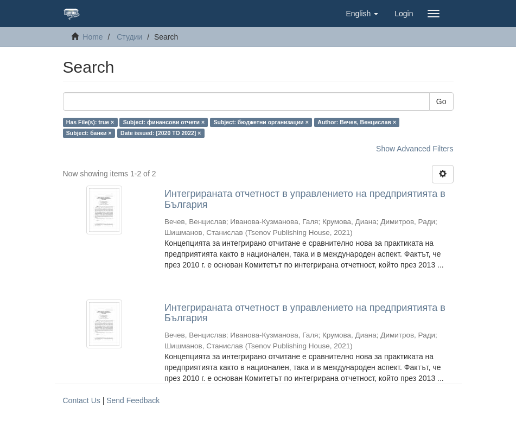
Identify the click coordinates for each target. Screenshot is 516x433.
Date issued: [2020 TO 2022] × (160, 133)
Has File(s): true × (90, 122)
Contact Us (81, 400)
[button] (361, 13)
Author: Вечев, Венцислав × (356, 122)
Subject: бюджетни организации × (261, 122)
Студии (129, 37)
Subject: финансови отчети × (164, 122)
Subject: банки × (89, 133)
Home (92, 37)
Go (441, 101)
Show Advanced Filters (414, 148)
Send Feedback (133, 400)
